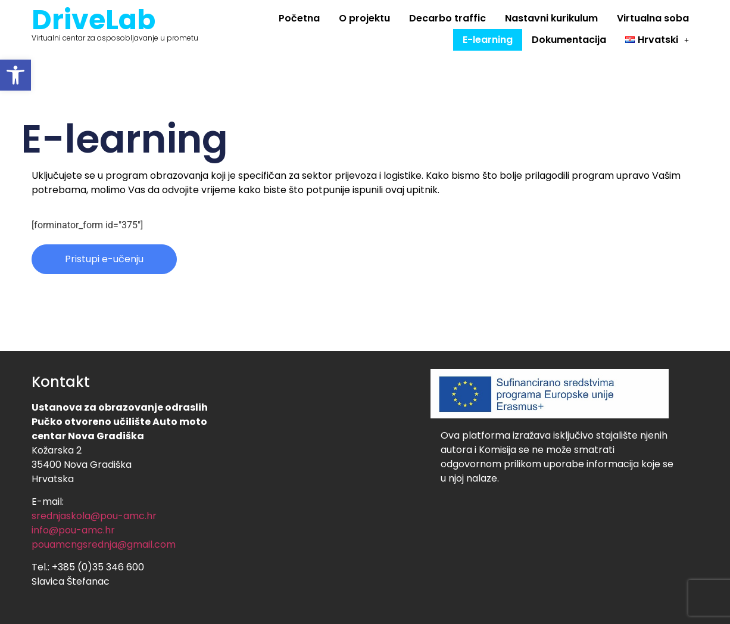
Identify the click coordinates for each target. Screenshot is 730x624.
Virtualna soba (653, 18)
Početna (299, 18)
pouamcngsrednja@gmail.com (104, 544)
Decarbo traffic (447, 18)
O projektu (364, 18)
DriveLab (93, 20)
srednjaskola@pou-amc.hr (94, 516)
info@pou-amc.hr (73, 530)
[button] (15, 75)
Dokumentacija (569, 39)
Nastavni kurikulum (551, 18)
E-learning (488, 39)
